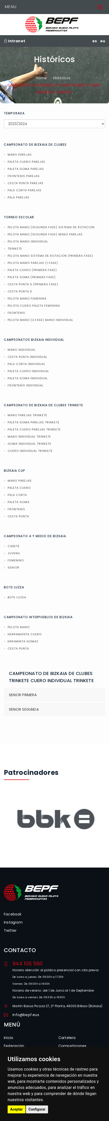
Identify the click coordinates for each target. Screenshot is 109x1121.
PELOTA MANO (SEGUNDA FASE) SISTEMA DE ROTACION (51, 227)
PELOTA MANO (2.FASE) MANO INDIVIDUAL (40, 320)
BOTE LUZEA (17, 597)
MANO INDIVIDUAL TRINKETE (29, 437)
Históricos (62, 77)
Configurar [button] (36, 1109)
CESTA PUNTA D (20, 291)
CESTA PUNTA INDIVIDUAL (27, 357)
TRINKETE (15, 249)
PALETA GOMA (18, 502)
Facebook (13, 914)
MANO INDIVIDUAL (22, 350)
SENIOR (13, 567)
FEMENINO (16, 560)
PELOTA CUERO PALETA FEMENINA (34, 306)
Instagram (13, 922)
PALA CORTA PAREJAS (24, 190)
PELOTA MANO (19, 627)
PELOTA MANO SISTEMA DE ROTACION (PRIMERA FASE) (50, 256)
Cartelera (67, 1037)
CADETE (14, 546)
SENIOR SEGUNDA (24, 709)
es (94, 41)
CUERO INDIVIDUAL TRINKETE (30, 451)
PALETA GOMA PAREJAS (26, 169)
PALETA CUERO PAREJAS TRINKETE (34, 429)
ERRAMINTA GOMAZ (23, 641)
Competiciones (72, 1045)
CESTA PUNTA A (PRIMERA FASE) (33, 284)
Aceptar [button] (16, 1109)
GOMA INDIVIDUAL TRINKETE (29, 444)
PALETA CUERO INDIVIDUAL (28, 371)
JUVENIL (14, 553)
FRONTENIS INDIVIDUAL (25, 385)
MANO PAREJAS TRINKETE (27, 415)
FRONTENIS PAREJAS (24, 176)
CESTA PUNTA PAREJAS (25, 183)
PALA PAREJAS (18, 197)
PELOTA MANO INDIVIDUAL (28, 241)
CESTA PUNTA (18, 516)
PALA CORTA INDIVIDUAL (26, 364)
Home (41, 77)
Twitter (10, 930)
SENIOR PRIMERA (23, 694)
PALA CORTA (17, 495)
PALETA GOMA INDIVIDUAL (28, 378)
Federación (14, 1045)
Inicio (8, 1037)
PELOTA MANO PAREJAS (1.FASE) (33, 263)
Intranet (14, 41)
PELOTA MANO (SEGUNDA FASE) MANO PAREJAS (45, 234)
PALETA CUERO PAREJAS (26, 162)
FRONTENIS (16, 313)
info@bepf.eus (25, 1014)
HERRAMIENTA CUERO (25, 634)
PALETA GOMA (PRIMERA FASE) (32, 277)
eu (102, 41)
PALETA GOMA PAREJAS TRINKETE (33, 422)
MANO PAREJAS (20, 155)
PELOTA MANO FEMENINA (27, 298)
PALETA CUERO (19, 488)
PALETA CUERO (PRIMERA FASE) (32, 270)
